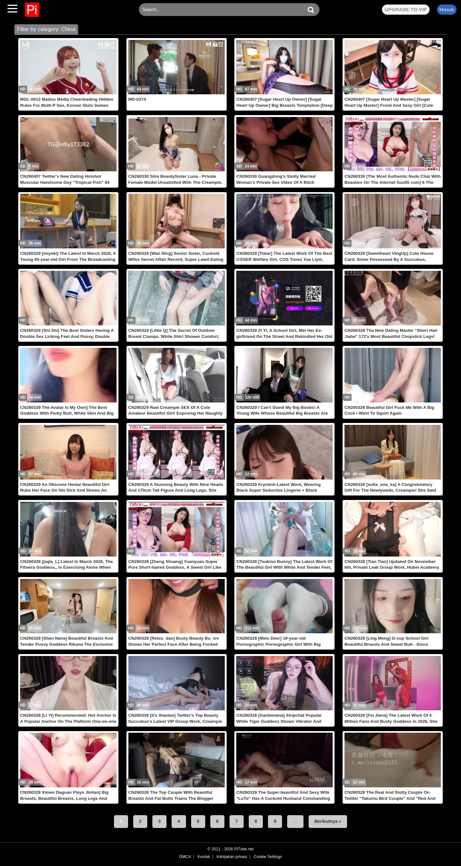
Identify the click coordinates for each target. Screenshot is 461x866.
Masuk (446, 9)
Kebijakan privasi (232, 856)
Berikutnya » (327, 821)
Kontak (204, 856)
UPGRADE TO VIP (406, 9)
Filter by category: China (46, 29)
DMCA (185, 856)
